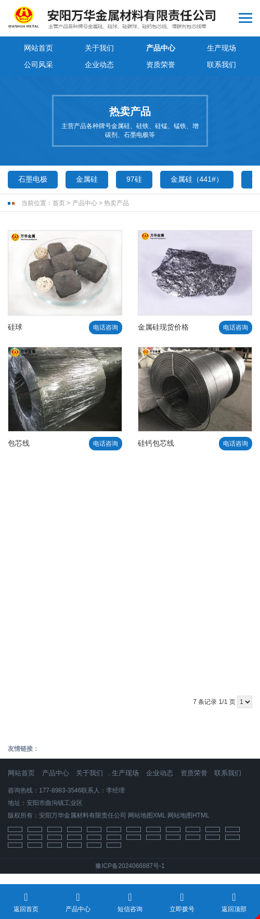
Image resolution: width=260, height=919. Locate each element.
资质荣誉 (160, 64)
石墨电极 (32, 179)
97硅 (134, 179)
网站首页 (38, 48)
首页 (59, 203)
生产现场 (221, 48)
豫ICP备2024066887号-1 (129, 866)
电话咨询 (105, 327)
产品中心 (160, 48)
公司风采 (38, 64)
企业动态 (99, 64)
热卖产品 (116, 203)
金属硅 (87, 179)
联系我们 (221, 64)
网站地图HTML (188, 815)
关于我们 (99, 48)
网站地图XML (146, 815)
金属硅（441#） (197, 179)
